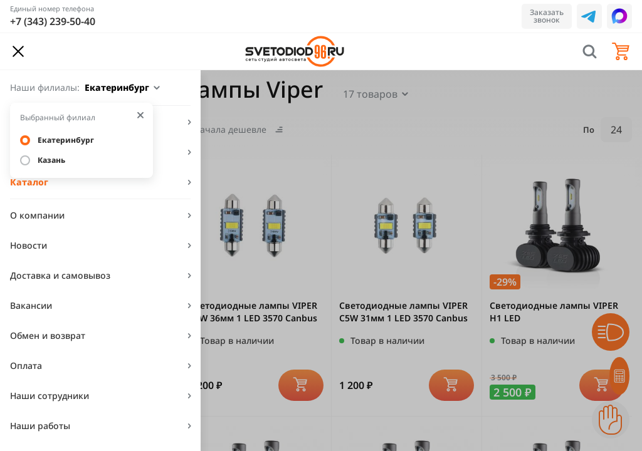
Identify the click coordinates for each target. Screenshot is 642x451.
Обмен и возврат (47, 335)
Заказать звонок (547, 16)
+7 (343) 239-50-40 (52, 21)
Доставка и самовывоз (60, 275)
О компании (37, 215)
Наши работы (40, 426)
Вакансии (31, 305)
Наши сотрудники (49, 396)
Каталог (29, 182)
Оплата (26, 365)
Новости (28, 245)
